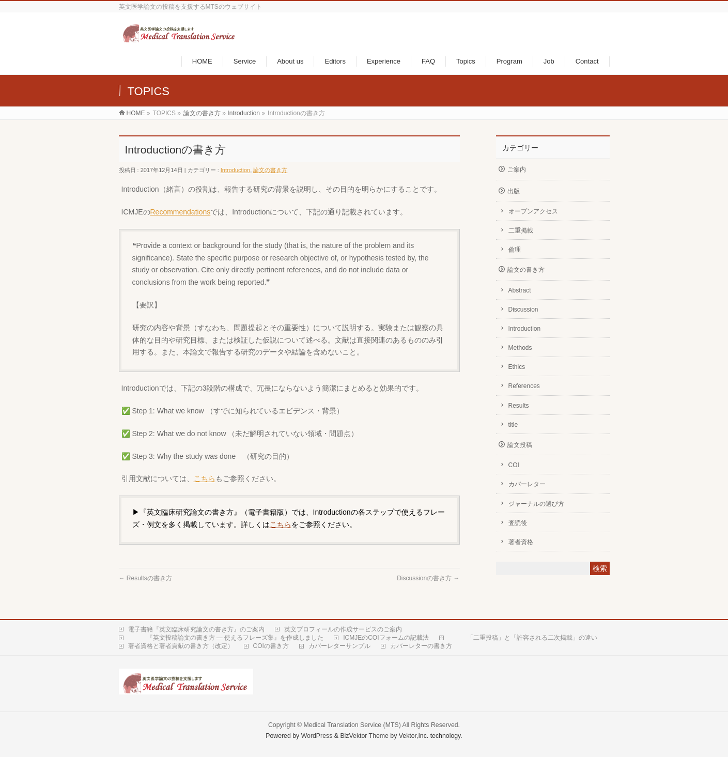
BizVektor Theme (364, 735)
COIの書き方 (271, 646)
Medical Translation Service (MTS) (352, 725)
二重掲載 (520, 230)
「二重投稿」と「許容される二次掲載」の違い (522, 637)
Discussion (523, 309)
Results (518, 405)
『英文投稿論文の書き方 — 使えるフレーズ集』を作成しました (226, 637)
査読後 (517, 523)
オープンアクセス (533, 211)
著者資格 (520, 542)
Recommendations (180, 212)
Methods (520, 347)
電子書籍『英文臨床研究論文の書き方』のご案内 (196, 629)
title (513, 424)
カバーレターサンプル (339, 646)
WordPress (317, 735)
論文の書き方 (202, 113)
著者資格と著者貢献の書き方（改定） (181, 646)
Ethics (516, 366)
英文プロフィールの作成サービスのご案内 (343, 629)
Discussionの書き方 (428, 578)
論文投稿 (519, 445)
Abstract (519, 290)
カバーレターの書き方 (421, 646)
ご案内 (516, 169)
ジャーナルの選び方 (536, 503)
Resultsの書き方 (145, 578)
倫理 (514, 249)
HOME (136, 113)
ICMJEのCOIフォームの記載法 (385, 637)
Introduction (243, 113)
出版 (513, 191)
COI (513, 465)
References (524, 386)
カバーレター (527, 484)
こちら (204, 478)
